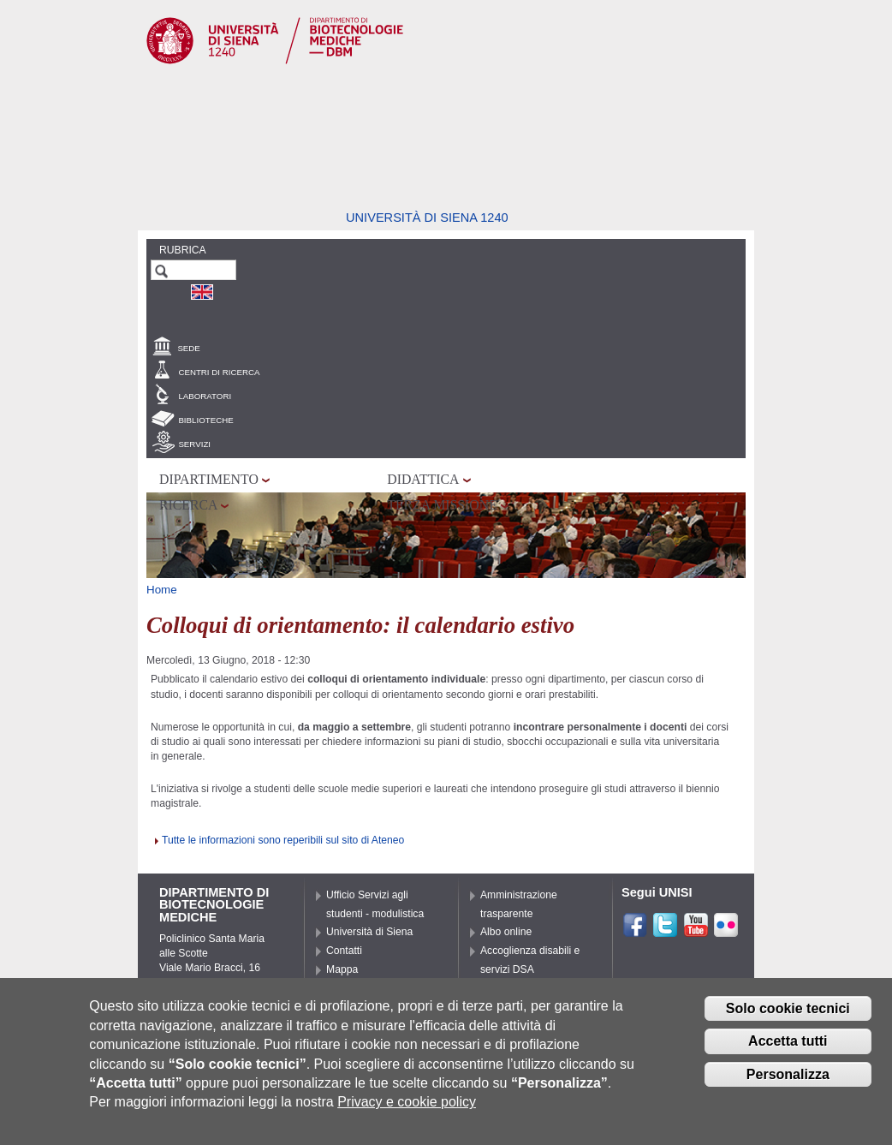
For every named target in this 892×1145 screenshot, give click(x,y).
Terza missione (442, 505)
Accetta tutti (787, 1050)
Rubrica (182, 250)
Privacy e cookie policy (406, 1111)
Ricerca (188, 505)
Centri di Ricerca (218, 372)
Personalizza (788, 1083)
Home (161, 589)
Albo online (506, 932)
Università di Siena (369, 932)
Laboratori (204, 396)
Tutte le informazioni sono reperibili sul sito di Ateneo (283, 840)
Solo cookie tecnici (788, 1018)
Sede (188, 348)
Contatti (344, 951)
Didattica (423, 479)
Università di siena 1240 (427, 217)
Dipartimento (209, 479)
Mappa (342, 969)
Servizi (194, 444)
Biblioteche (205, 420)
